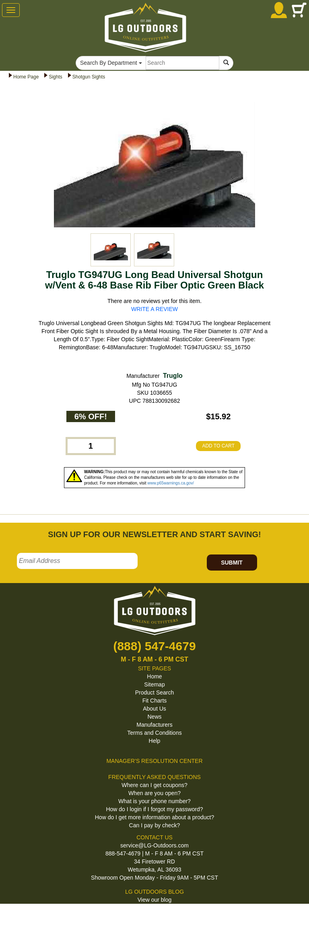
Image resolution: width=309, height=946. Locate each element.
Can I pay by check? (154, 825)
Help (155, 741)
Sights (55, 77)
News (154, 716)
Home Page (26, 77)
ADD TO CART (218, 446)
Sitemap (154, 684)
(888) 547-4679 (154, 646)
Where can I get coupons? (154, 785)
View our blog (155, 900)
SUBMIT (232, 562)
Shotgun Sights (88, 77)
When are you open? (154, 793)
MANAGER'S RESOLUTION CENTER (154, 761)
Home (154, 676)
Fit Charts (154, 700)
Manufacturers (154, 724)
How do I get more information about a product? (154, 817)
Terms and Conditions (154, 733)
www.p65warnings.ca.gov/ (170, 483)
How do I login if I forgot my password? (154, 809)
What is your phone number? (154, 801)
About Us (154, 708)
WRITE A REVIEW (154, 309)
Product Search (154, 692)
